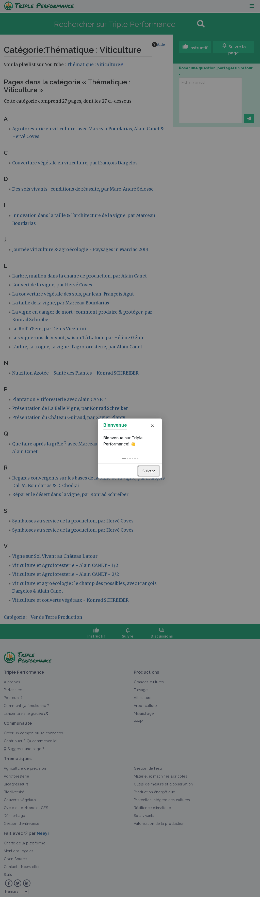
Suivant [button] (148, 471)
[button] (124, 458)
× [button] (152, 425)
